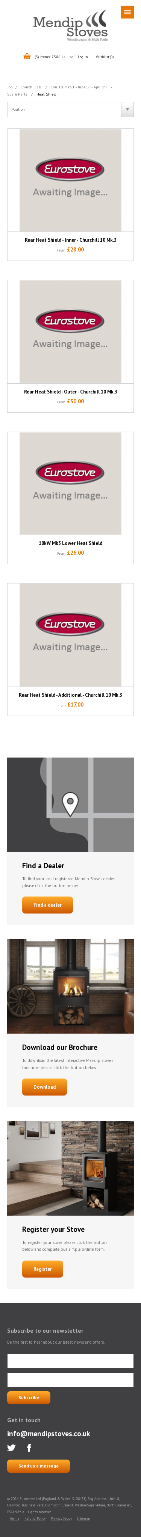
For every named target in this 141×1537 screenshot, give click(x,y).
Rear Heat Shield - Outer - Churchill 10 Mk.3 (70, 392)
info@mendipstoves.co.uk (48, 1433)
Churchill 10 (31, 87)
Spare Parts (17, 94)
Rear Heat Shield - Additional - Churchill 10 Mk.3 (70, 695)
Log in (83, 56)
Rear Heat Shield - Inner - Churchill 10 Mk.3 (71, 240)
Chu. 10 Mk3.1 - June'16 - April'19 (79, 87)
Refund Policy (34, 1518)
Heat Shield (46, 94)
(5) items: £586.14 (50, 56)
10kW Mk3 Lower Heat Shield (70, 543)
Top (9, 87)
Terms (14, 1518)
